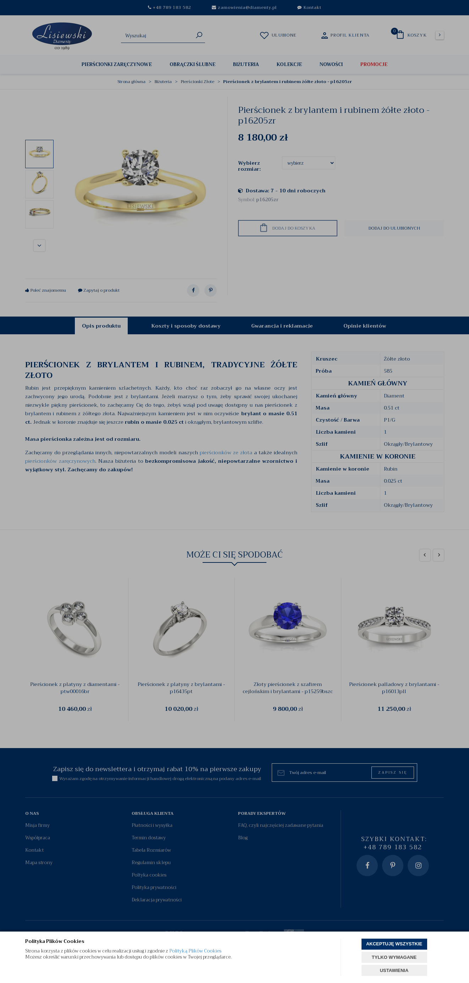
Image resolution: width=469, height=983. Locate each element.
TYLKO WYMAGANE (394, 957)
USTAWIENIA (394, 970)
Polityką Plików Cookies (195, 951)
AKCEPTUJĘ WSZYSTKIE (394, 943)
